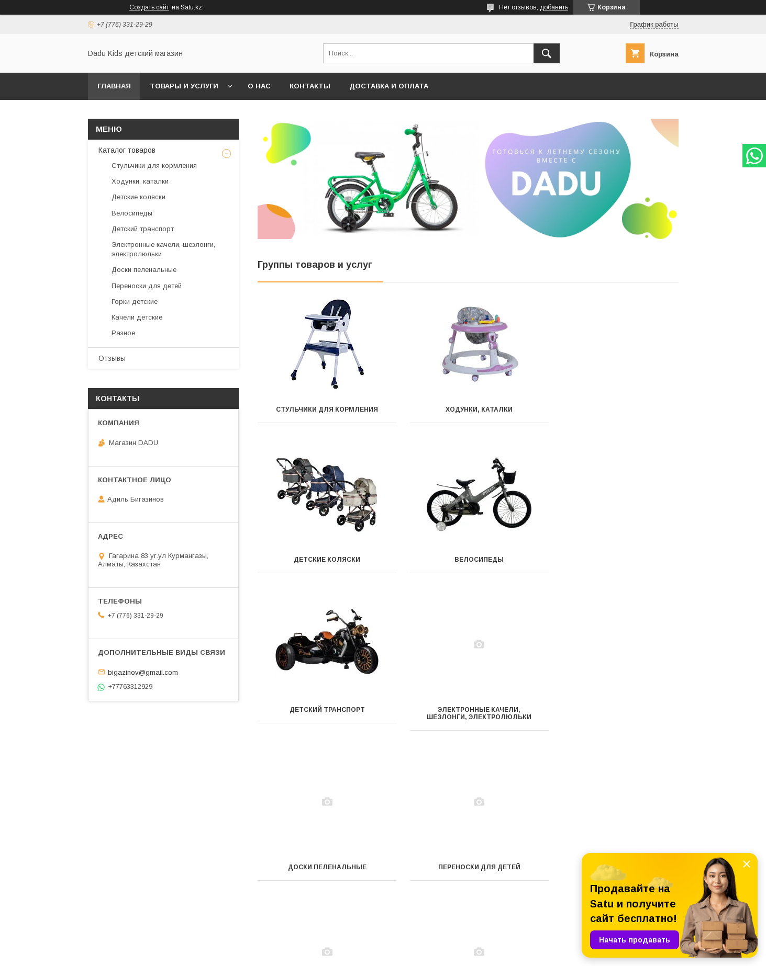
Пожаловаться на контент (408, 952)
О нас (259, 86)
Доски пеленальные (323, 717)
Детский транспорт (467, 559)
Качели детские (323, 867)
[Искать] (547, 53)
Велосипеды (323, 559)
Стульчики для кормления (323, 409)
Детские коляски (612, 409)
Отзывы (112, 358)
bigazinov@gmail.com (143, 672)
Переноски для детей (468, 717)
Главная (114, 86)
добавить (554, 7)
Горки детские (612, 717)
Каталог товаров (127, 150)
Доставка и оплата (388, 86)
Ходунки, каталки (467, 409)
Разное (467, 867)
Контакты (310, 86)
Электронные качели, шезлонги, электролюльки (612, 563)
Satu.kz (429, 942)
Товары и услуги (184, 86)
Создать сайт (149, 7)
